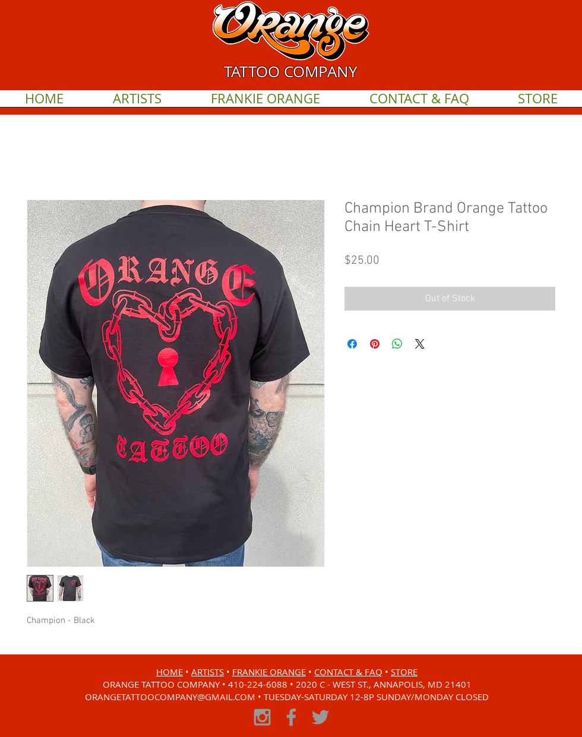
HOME (169, 672)
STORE (404, 672)
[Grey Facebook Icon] (291, 717)
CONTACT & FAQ (348, 672)
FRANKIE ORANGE (269, 672)
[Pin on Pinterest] (375, 344)
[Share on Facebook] (352, 344)
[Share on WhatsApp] (397, 344)
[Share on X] (420, 344)
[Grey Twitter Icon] (320, 717)
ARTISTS (207, 672)
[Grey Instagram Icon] (262, 717)
